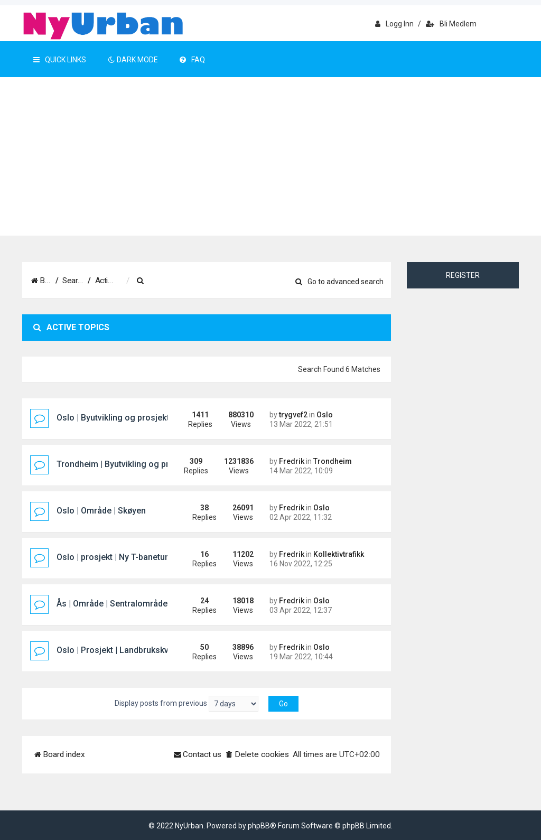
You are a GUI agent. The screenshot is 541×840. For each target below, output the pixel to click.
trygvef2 (293, 414)
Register (463, 275)
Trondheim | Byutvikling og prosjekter (129, 464)
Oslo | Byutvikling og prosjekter (117, 418)
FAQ (192, 59)
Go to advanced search (339, 281)
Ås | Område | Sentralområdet (113, 604)
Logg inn (394, 24)
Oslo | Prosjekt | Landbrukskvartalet (125, 650)
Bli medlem (451, 24)
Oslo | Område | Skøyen (101, 511)
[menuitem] (194, 281)
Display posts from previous (186, 704)
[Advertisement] (270, 156)
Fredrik (291, 461)
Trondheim (332, 461)
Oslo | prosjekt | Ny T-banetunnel (119, 557)
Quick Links (59, 59)
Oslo (324, 414)
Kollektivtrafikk (338, 554)
